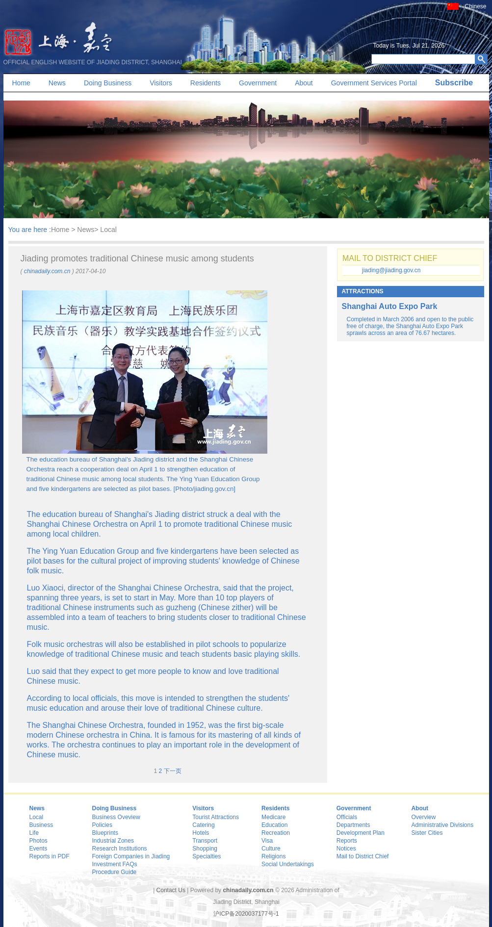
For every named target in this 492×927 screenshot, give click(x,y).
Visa (267, 840)
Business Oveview (116, 817)
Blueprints (105, 832)
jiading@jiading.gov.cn (391, 270)
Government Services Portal (374, 83)
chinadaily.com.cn (47, 271)
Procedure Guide (114, 872)
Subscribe (454, 82)
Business (41, 825)
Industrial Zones (113, 840)
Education (274, 825)
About (304, 83)
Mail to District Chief (363, 856)
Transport (204, 840)
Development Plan (361, 832)
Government (258, 83)
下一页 (172, 771)
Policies (102, 825)
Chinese (475, 6)
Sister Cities (426, 832)
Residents (205, 83)
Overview (423, 817)
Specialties (206, 856)
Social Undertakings (287, 864)
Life (34, 832)
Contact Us (170, 890)
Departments (353, 825)
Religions (273, 856)
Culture (271, 848)
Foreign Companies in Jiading (131, 856)
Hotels (200, 832)
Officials (347, 817)
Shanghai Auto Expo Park (390, 306)
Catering (203, 825)
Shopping (204, 848)
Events (38, 848)
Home (21, 83)
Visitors (161, 83)
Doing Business (107, 83)
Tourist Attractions (215, 817)
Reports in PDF (49, 856)
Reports (347, 840)
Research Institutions (119, 848)
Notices (346, 848)
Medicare (273, 817)
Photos (38, 840)
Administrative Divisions (442, 825)
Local (36, 817)
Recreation (275, 832)
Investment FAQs (114, 864)
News (57, 83)
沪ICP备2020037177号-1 (246, 913)
